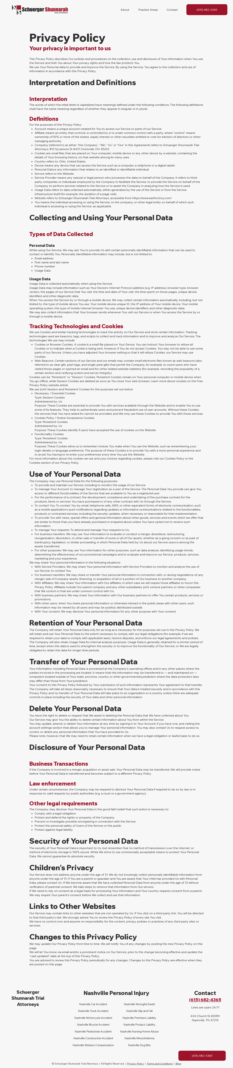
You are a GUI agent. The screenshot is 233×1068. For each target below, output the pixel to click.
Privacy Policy (135, 1063)
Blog (178, 1063)
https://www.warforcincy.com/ (152, 198)
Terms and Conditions (160, 1063)
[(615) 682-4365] (206, 9)
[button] (125, 9)
